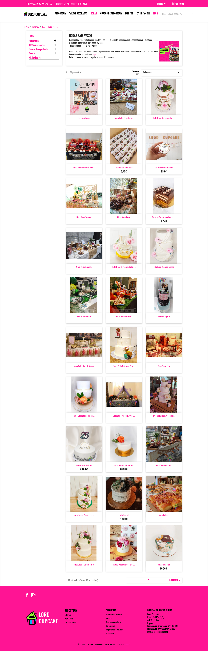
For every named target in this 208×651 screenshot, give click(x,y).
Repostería (60, 13)
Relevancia (161, 72)
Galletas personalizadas (164, 167)
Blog (155, 13)
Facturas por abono (113, 622)
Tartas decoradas (78, 13)
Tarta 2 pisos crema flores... (124, 564)
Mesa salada (163, 514)
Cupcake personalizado (123, 167)
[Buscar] (179, 14)
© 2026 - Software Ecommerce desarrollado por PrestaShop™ (104, 644)
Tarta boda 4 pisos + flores (84, 514)
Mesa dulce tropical (83, 217)
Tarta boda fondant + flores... (163, 415)
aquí (94, 54)
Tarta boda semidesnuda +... (163, 117)
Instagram (33, 595)
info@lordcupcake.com (157, 631)
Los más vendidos (71, 622)
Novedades (69, 618)
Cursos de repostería (111, 13)
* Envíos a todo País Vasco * (39, 3)
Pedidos (109, 618)
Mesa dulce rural (123, 217)
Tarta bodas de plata (84, 465)
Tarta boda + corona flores (84, 564)
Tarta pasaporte (163, 564)
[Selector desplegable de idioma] (162, 4)
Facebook (27, 595)
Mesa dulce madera (163, 465)
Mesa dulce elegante (84, 266)
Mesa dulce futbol (84, 316)
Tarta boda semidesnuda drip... (124, 266)
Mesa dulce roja (164, 366)
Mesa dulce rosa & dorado (84, 366)
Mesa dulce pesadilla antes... (124, 415)
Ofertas (68, 614)
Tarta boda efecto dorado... (83, 415)
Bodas (94, 13)
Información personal (114, 614)
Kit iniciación (143, 13)
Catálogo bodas (84, 117)
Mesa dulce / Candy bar (124, 117)
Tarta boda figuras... (163, 316)
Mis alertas (110, 633)
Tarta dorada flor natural (123, 465)
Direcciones (110, 625)
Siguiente (175, 580)
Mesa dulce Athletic (123, 316)
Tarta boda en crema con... (123, 366)
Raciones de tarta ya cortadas (163, 217)
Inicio (31, 35)
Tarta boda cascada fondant (163, 266)
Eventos (129, 13)
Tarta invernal (124, 514)
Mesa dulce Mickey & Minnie (83, 167)
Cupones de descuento (114, 629)
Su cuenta (111, 610)
